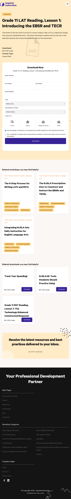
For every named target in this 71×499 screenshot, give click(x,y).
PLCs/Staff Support (9, 435)
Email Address (9, 75)
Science (39, 454)
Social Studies (7, 443)
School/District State (11, 108)
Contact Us (6, 417)
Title (6, 100)
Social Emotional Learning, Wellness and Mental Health (52, 449)
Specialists (39, 439)
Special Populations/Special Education (49, 443)
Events (4, 401)
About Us (5, 472)
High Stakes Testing (43, 435)
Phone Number (9, 92)
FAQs (4, 468)
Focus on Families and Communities (14, 452)
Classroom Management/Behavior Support (17, 439)
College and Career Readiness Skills (14, 447)
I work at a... (8, 116)
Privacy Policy (7, 476)
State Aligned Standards (10, 431)
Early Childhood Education (45, 431)
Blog (3, 413)
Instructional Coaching (10, 396)
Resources (6, 405)
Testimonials (6, 409)
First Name (8, 84)
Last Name (39, 84)
